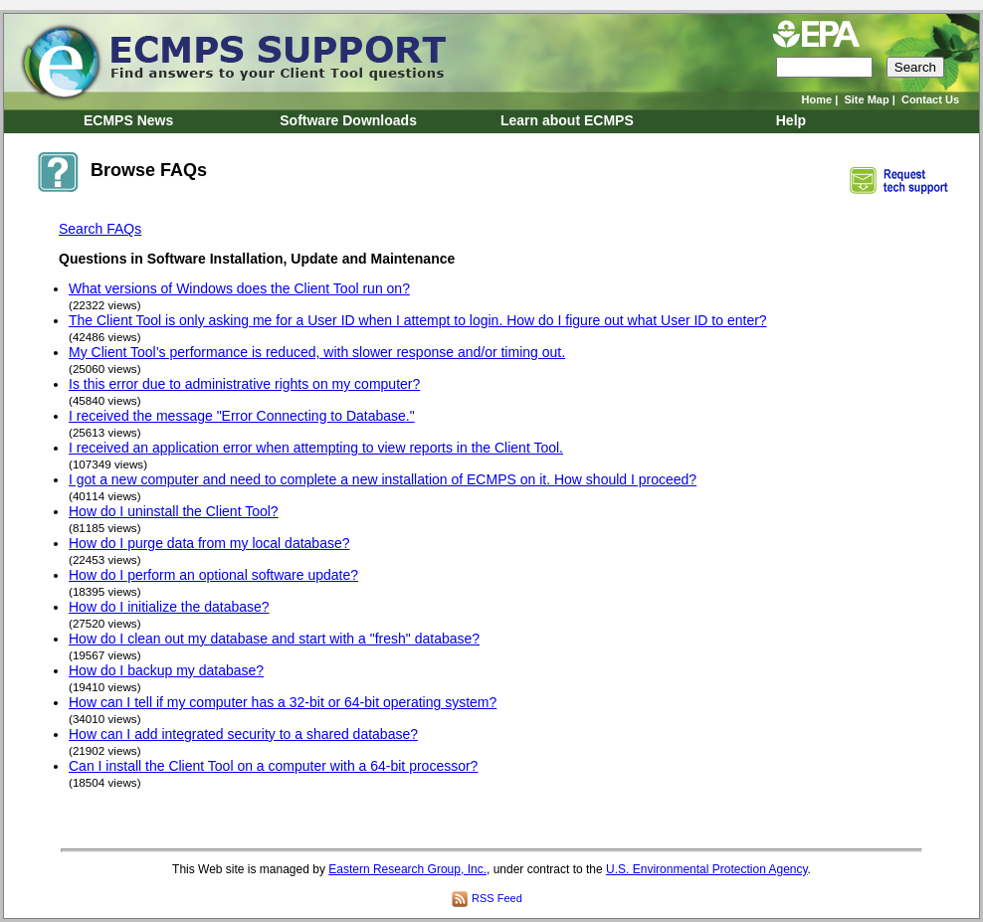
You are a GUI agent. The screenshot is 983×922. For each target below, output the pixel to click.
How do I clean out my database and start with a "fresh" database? (274, 638)
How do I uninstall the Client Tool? (174, 511)
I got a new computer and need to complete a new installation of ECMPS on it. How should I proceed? (382, 479)
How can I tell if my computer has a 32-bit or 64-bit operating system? (282, 702)
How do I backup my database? (166, 670)
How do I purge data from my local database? (209, 543)
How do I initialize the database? (169, 607)
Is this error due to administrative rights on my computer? (244, 384)
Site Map (866, 99)
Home (817, 99)
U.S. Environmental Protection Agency (707, 869)
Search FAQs (100, 229)
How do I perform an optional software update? (213, 575)
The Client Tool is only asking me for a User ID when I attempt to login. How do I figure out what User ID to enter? (418, 320)
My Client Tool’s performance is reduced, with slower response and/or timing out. (317, 352)
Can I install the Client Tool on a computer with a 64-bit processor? (273, 766)
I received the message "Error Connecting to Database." (242, 416)
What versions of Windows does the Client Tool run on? (239, 288)
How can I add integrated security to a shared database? (243, 734)
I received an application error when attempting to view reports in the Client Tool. (316, 448)
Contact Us (930, 99)
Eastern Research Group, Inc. (407, 869)
